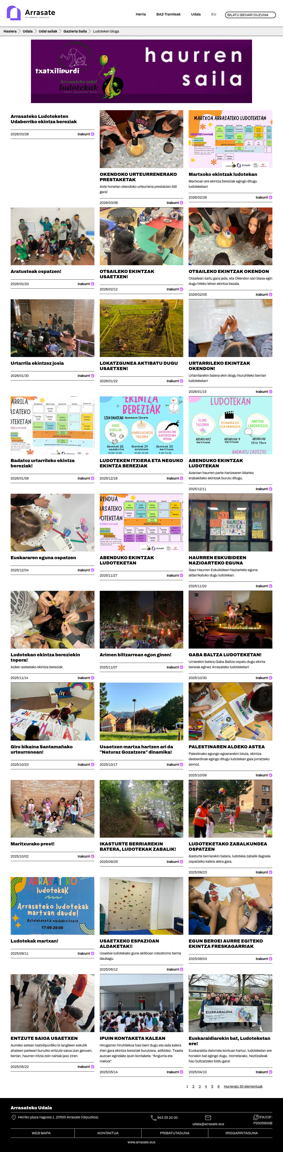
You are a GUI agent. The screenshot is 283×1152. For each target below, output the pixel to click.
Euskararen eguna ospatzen (43, 557)
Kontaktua (108, 1133)
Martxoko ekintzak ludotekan (223, 174)
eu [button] (213, 14)
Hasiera (10, 31)
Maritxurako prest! (32, 843)
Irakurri (86, 134)
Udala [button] (196, 14)
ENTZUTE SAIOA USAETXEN (44, 1038)
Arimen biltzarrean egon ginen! (136, 654)
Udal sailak (48, 31)
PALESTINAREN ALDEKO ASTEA (227, 746)
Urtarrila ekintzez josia (37, 363)
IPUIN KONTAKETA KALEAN (133, 1038)
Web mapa (41, 1133)
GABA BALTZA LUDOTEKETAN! (225, 654)
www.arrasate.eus (141, 1142)
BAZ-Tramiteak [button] (168, 14)
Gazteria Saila (75, 31)
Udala (28, 31)
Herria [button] (141, 14)
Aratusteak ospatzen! (36, 271)
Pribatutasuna (174, 1133)
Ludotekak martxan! (34, 941)
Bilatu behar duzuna (247, 15)
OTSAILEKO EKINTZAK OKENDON (229, 271)
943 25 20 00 (167, 1117)
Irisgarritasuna (242, 1133)
